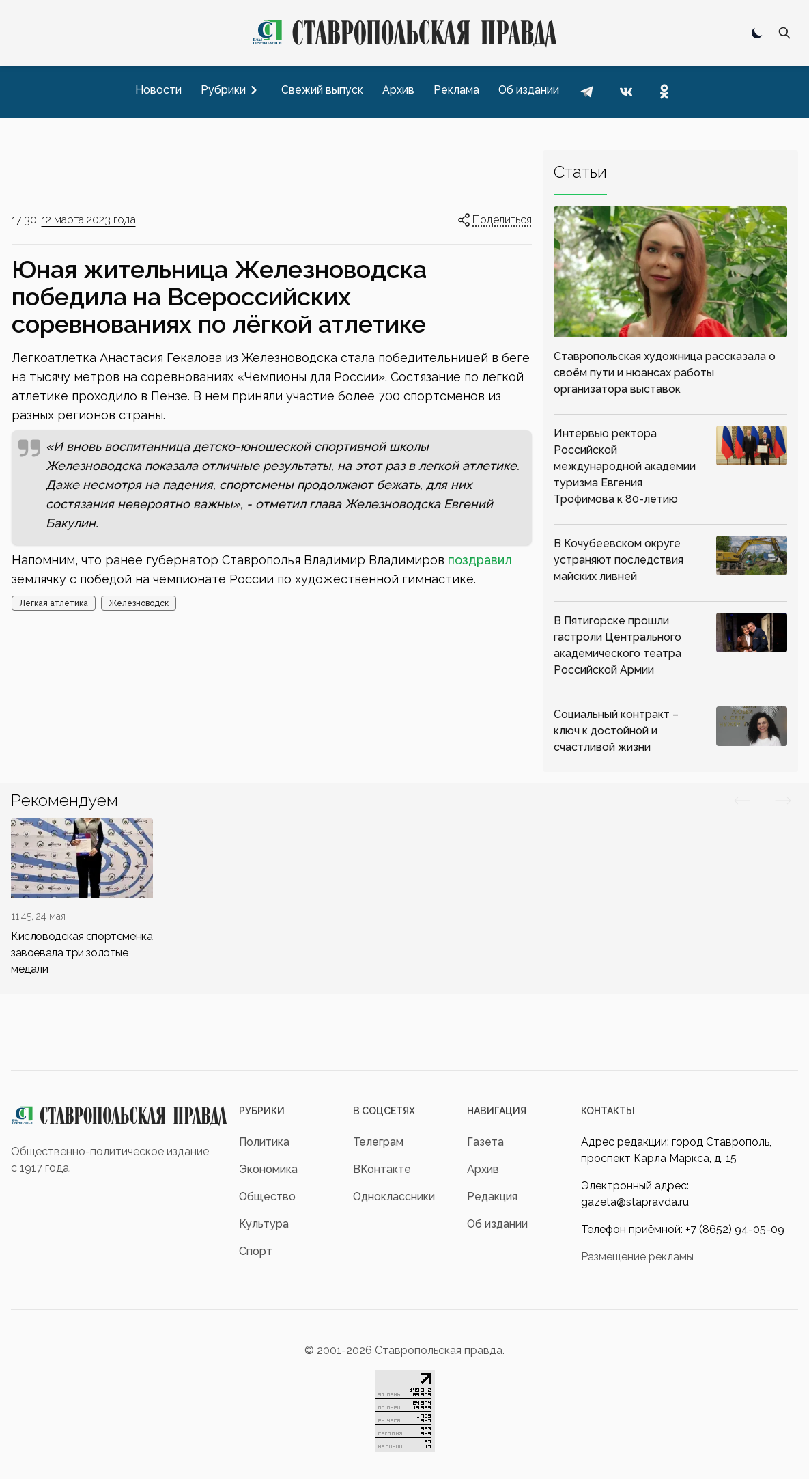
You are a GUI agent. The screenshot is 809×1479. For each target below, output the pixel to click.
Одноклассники (394, 1196)
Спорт (255, 1251)
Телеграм (378, 1141)
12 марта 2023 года (89, 219)
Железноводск (139, 603)
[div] (82, 898)
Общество (267, 1196)
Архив (483, 1169)
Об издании (497, 1223)
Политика (264, 1141)
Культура (264, 1223)
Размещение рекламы (637, 1256)
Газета (485, 1141)
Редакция (492, 1196)
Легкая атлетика (53, 603)
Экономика (268, 1169)
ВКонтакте (382, 1169)
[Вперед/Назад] (742, 801)
